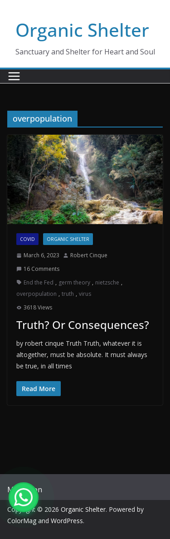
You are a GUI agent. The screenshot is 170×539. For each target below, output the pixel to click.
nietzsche (107, 282)
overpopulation (36, 294)
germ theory (74, 282)
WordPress (67, 520)
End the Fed (38, 282)
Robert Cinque (88, 255)
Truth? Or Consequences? (82, 324)
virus (85, 294)
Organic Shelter (82, 29)
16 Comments (37, 269)
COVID (27, 239)
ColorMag (21, 520)
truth (68, 294)
